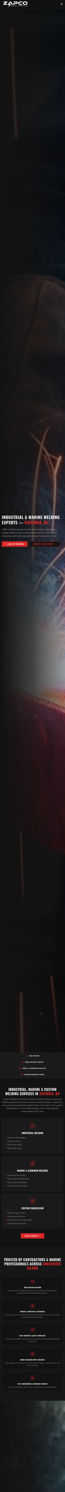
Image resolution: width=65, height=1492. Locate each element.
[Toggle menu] (61, 4)
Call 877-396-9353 (15, 544)
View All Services (32, 1236)
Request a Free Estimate (44, 544)
